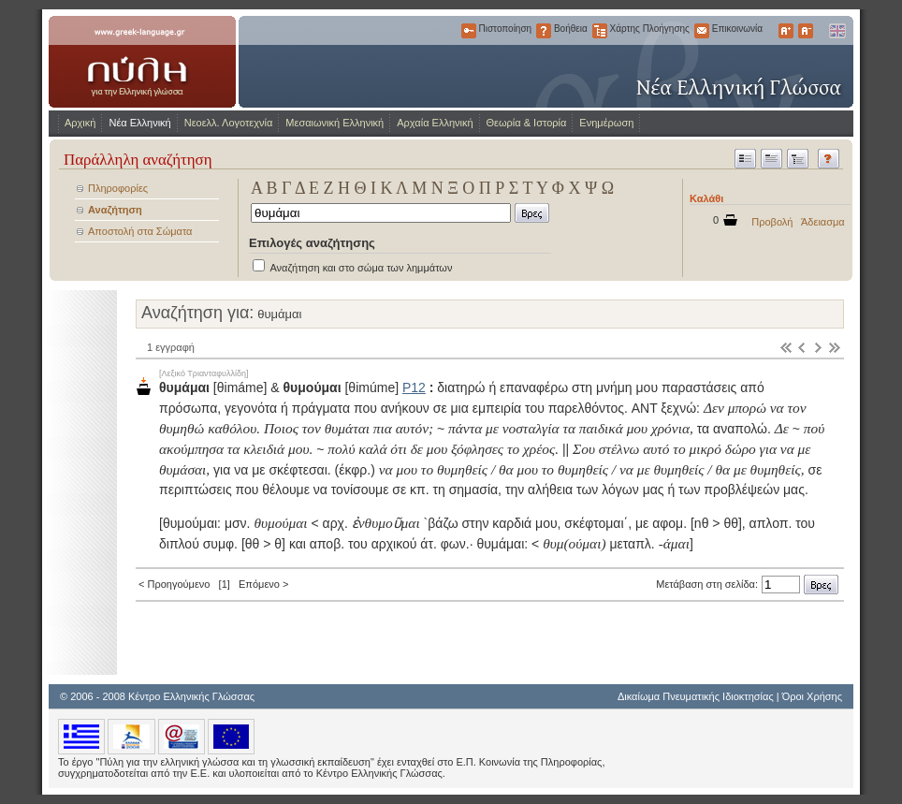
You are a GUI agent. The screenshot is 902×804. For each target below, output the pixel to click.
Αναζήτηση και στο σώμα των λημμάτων (360, 267)
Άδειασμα (823, 221)
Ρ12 (414, 387)
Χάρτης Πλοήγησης (599, 30)
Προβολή (772, 221)
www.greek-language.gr (142, 62)
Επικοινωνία (701, 30)
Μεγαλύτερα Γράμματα (785, 30)
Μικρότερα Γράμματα (805, 30)
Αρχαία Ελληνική (435, 122)
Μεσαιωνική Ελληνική (334, 122)
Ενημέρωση (606, 122)
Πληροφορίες (118, 188)
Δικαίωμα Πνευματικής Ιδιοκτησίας (696, 696)
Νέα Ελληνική (139, 122)
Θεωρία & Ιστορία (527, 122)
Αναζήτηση (115, 209)
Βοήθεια (543, 30)
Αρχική (80, 122)
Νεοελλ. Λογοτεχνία (228, 122)
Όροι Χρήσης (812, 696)
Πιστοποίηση (468, 30)
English (836, 30)
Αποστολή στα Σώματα (140, 231)
